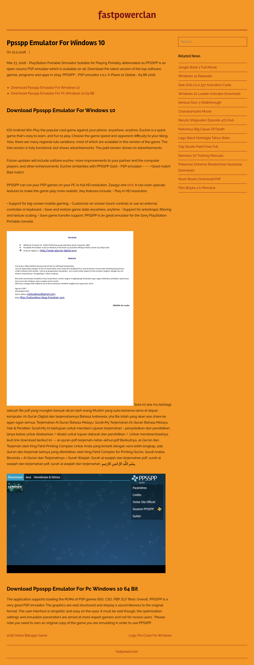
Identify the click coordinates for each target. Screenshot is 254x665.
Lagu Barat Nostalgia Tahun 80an (204, 138)
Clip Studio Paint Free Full (198, 147)
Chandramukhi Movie (194, 111)
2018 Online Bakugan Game (27, 635)
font (130, 185)
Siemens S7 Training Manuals (200, 156)
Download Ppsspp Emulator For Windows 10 (45, 87)
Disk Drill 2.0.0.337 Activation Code (204, 85)
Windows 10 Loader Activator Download (209, 94)
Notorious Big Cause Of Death (201, 129)
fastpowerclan (127, 15)
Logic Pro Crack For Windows (150, 635)
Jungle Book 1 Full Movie (197, 67)
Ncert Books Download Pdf (199, 179)
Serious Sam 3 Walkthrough (199, 102)
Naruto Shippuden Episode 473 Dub (206, 120)
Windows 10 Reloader (195, 76)
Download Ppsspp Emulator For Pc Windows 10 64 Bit (52, 93)
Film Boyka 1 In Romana (196, 188)
